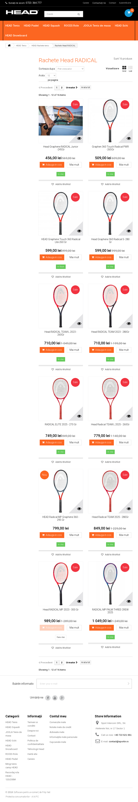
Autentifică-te (124, 3)
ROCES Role (73, 25)
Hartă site (32, 754)
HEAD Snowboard (18, 35)
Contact (111, 3)
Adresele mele (57, 732)
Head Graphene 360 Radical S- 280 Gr (110, 240)
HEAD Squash (53, 25)
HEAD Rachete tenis (40, 46)
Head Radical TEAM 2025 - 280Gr (110, 517)
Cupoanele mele (58, 742)
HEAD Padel (33, 25)
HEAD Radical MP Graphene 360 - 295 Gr (60, 518)
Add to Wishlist (63, 184)
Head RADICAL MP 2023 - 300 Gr (61, 609)
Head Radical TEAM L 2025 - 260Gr (110, 424)
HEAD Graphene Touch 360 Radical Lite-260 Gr (60, 240)
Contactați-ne (97, 3)
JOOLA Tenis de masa (99, 25)
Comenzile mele (58, 722)
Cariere (83, 3)
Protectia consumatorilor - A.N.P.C (22, 796)
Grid (124, 69)
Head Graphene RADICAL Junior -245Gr (60, 148)
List (130, 69)
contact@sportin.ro (119, 741)
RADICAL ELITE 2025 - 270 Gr (61, 424)
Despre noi (33, 730)
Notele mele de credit (60, 727)
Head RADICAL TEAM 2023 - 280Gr (110, 331)
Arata (42, 75)
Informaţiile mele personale (63, 737)
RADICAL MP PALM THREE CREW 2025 (110, 611)
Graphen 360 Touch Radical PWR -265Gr (110, 148)
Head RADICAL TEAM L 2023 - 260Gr (60, 333)
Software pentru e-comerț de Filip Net (32, 792)
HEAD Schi (123, 25)
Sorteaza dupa (47, 68)
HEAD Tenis (15, 25)
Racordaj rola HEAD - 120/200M (12, 776)
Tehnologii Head (36, 749)
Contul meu (58, 716)
